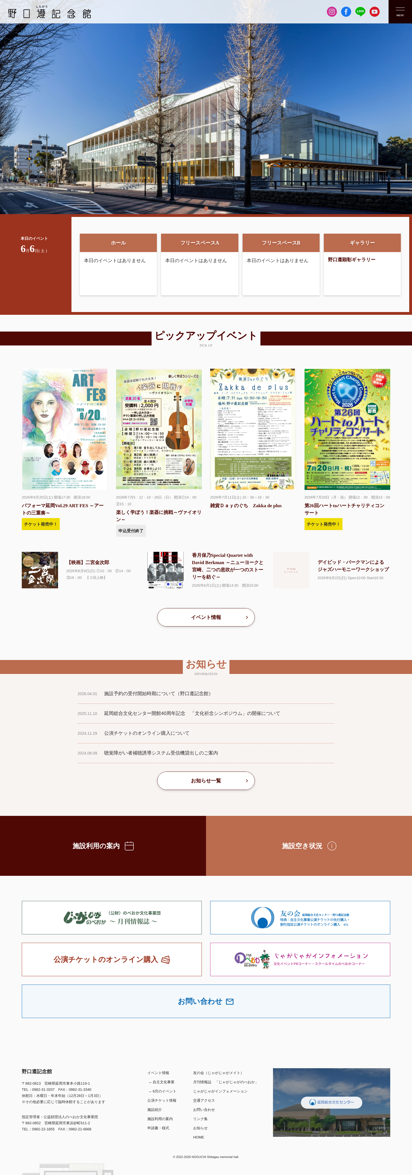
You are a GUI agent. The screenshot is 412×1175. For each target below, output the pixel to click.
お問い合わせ (204, 1110)
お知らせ (200, 1128)
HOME (198, 1137)
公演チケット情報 (161, 1100)
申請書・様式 (158, 1128)
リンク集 (200, 1119)
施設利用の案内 (160, 1119)
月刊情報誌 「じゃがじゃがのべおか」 (225, 1082)
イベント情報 (206, 617)
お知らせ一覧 (206, 781)
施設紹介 (154, 1110)
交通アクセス (204, 1100)
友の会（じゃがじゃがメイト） (218, 1073)
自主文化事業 (163, 1082)
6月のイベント (164, 1091)
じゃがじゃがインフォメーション (220, 1091)
